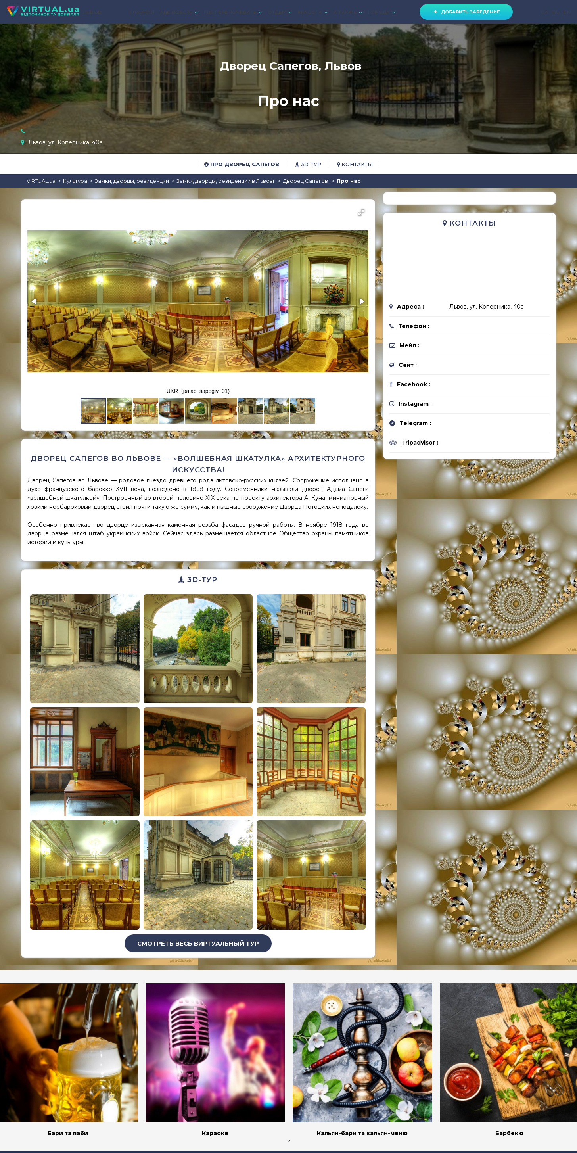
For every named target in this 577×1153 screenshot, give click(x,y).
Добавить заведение (466, 12)
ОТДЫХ (279, 12)
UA (544, 12)
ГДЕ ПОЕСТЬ (179, 12)
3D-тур (308, 164)
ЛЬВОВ (92, 12)
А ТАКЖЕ (348, 12)
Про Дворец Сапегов (241, 164)
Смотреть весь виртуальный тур (198, 943)
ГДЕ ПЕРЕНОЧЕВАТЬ (232, 12)
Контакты (355, 164)
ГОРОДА (381, 12)
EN (567, 12)
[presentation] (288, 1140)
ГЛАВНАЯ (142, 12)
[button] (361, 212)
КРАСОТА (312, 12)
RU (556, 12)
